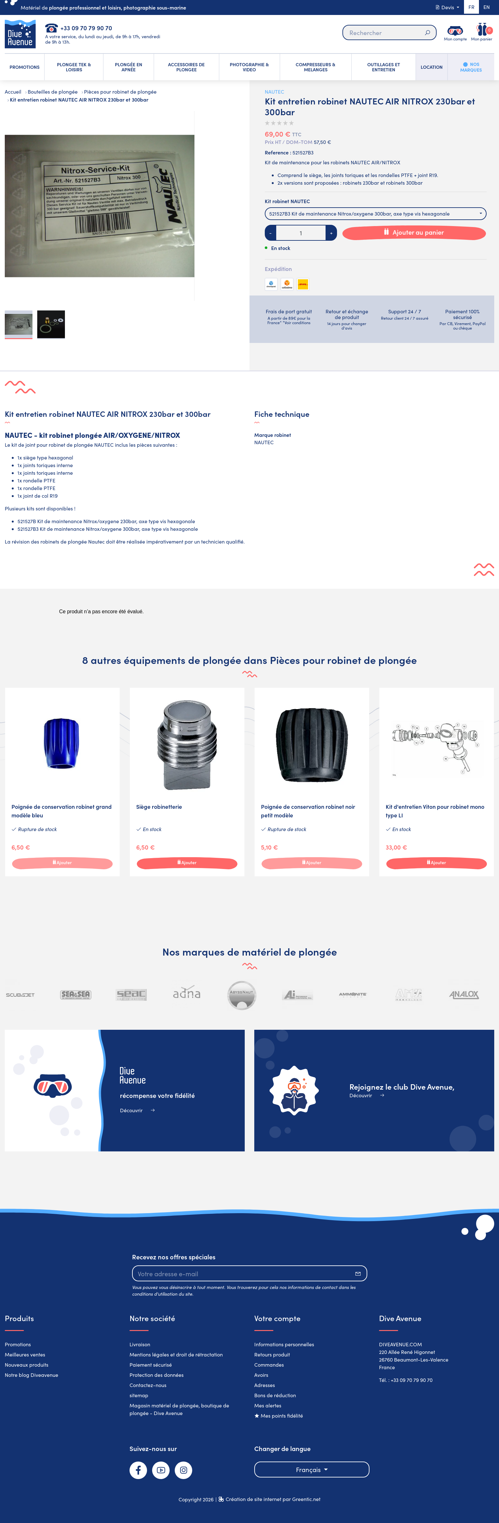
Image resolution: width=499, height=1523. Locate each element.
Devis (444, 7)
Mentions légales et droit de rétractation (176, 1354)
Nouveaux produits (26, 1364)
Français (309, 1469)
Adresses (264, 1385)
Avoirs (261, 1374)
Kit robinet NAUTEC (287, 200)
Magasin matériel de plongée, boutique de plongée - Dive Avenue (179, 1409)
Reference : (278, 152)
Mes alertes (267, 1405)
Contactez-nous (148, 1385)
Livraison (140, 1344)
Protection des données (157, 1374)
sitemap (139, 1395)
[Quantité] (301, 233)
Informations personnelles (284, 1344)
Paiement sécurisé (151, 1364)
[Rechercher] (389, 32)
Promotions (18, 1344)
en (486, 7)
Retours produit (272, 1354)
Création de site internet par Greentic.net (273, 1499)
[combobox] (376, 213)
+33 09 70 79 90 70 (86, 27)
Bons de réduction (275, 1395)
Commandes (269, 1364)
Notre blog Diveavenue (31, 1374)
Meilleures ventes (25, 1354)
